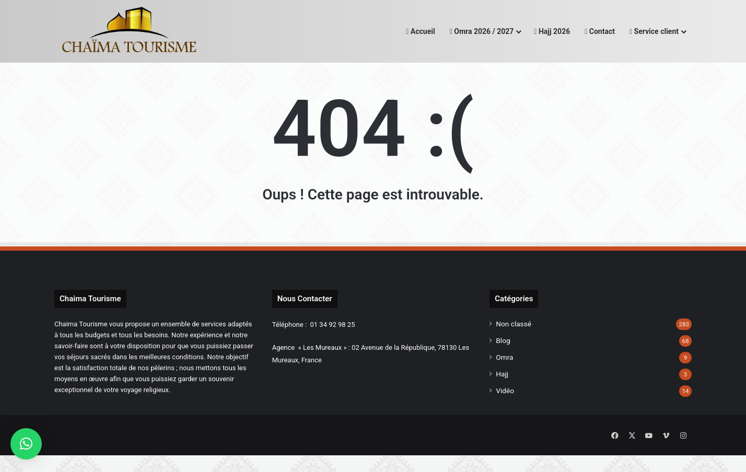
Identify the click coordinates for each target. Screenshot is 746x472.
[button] (26, 443)
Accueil (420, 31)
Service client (654, 31)
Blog (503, 360)
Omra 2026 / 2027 (482, 31)
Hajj (502, 393)
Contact (600, 31)
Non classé (513, 343)
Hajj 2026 (552, 31)
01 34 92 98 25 (332, 344)
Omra (504, 376)
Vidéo (505, 410)
